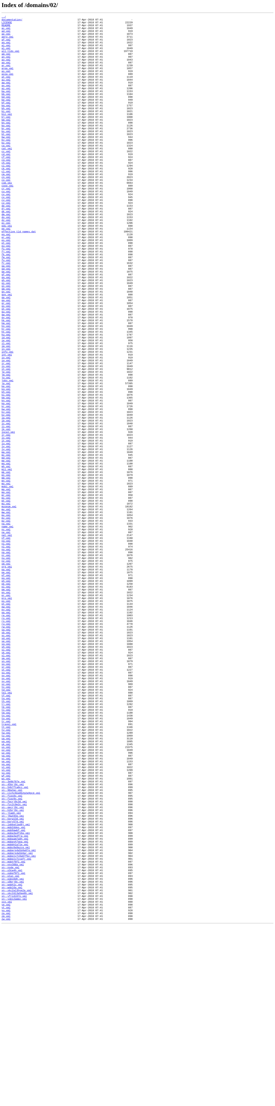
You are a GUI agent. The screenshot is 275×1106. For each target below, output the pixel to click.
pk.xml (6, 697)
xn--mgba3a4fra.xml (15, 1000)
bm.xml (6, 141)
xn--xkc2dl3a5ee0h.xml (17, 1069)
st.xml (6, 801)
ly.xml (6, 536)
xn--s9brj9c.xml (13, 1055)
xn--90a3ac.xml (12, 945)
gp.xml (6, 354)
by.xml (6, 165)
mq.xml (6, 587)
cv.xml (6, 230)
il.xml (6, 409)
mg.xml (6, 553)
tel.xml (7, 828)
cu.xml (6, 227)
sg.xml (6, 770)
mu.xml (6, 601)
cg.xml (6, 189)
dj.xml (6, 247)
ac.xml (6, 31)
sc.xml (6, 759)
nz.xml (6, 670)
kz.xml (6, 495)
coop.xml (7, 220)
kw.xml (6, 488)
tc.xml (6, 821)
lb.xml (6, 502)
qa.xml (6, 732)
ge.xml (6, 323)
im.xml (6, 412)
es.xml (6, 285)
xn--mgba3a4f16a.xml (16, 996)
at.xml (6, 89)
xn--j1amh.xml (11, 972)
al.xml (6, 55)
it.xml (6, 440)
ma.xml (6, 539)
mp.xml (6, 584)
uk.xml (6, 890)
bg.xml (6, 123)
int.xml (7, 422)
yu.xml (6, 1089)
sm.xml (6, 787)
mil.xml (7, 560)
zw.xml (6, 1100)
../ (4, 17)
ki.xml (6, 471)
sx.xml (6, 811)
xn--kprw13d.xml (13, 979)
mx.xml (6, 615)
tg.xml (6, 835)
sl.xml (6, 783)
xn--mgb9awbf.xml (13, 993)
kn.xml (6, 477)
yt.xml (6, 1086)
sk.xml (6, 780)
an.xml (6, 65)
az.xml (6, 103)
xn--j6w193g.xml (13, 976)
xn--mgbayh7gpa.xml (15, 1007)
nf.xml (6, 642)
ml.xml (6, 567)
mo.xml (6, 577)
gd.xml (6, 319)
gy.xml (6, 378)
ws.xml (6, 931)
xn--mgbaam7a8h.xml (15, 1003)
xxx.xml (7, 1079)
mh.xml (6, 557)
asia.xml (7, 86)
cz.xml (6, 240)
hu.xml (6, 398)
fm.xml (6, 306)
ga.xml (6, 316)
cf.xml (6, 185)
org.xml (7, 677)
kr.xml (6, 484)
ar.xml (6, 75)
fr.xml (6, 312)
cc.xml (6, 178)
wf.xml (6, 928)
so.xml (6, 794)
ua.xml (6, 883)
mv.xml (6, 608)
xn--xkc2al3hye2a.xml (16, 1065)
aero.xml (7, 41)
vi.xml (6, 917)
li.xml (6, 508)
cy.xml (6, 237)
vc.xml (6, 907)
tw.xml (6, 876)
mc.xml (6, 543)
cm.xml (6, 206)
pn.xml (6, 708)
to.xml (6, 859)
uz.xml (6, 900)
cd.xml (6, 182)
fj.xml (6, 299)
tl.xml (6, 849)
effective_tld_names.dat (19, 275)
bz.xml (6, 168)
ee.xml (6, 271)
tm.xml (6, 852)
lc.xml (6, 505)
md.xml (6, 546)
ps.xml (6, 718)
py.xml (6, 728)
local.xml (8, 515)
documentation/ (12, 20)
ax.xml (6, 99)
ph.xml (6, 694)
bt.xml (6, 158)
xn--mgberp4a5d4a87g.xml (19, 1017)
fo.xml (6, 309)
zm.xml (6, 1096)
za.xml (6, 1093)
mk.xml (6, 563)
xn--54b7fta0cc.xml (15, 941)
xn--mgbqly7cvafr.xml (16, 1027)
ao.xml (6, 68)
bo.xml (6, 148)
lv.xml (6, 532)
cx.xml (6, 233)
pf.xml (6, 687)
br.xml (6, 151)
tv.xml (6, 873)
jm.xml (6, 447)
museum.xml (9, 605)
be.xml (6, 117)
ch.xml (6, 192)
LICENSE (7, 24)
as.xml (6, 82)
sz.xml (6, 818)
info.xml (7, 419)
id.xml (6, 402)
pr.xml (6, 711)
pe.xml (6, 684)
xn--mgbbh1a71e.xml (15, 1010)
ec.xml (6, 264)
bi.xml (6, 130)
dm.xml (6, 254)
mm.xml (6, 570)
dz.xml (6, 261)
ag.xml (6, 48)
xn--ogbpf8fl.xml (13, 1045)
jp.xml (6, 457)
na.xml (6, 625)
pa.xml (6, 680)
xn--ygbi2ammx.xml (14, 1076)
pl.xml (6, 701)
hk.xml (6, 381)
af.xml (6, 44)
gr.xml (6, 361)
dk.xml (6, 251)
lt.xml (6, 526)
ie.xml (6, 405)
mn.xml (6, 574)
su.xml (6, 804)
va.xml (6, 904)
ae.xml (6, 38)
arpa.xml (7, 79)
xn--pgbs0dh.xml (13, 1051)
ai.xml (6, 51)
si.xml (6, 777)
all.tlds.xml (10, 58)
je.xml (6, 443)
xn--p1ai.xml (10, 1048)
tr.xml (6, 862)
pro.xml (7, 715)
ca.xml (6, 172)
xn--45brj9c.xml (13, 938)
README (6, 27)
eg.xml (6, 278)
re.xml (6, 735)
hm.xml (6, 385)
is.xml (6, 436)
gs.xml (6, 364)
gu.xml (6, 371)
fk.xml (6, 302)
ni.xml (6, 649)
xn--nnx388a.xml (13, 1034)
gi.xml (6, 337)
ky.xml (6, 491)
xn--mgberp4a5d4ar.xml (17, 1021)
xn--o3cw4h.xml (12, 1041)
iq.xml (6, 429)
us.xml (6, 893)
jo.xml (6, 450)
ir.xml (6, 433)
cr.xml (6, 223)
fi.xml (6, 295)
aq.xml (6, 72)
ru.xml (6, 746)
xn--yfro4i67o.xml (14, 1072)
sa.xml (6, 752)
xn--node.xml (10, 1038)
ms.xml (6, 594)
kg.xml (6, 464)
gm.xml (6, 343)
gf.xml (6, 326)
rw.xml (6, 749)
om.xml (6, 673)
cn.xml (6, 209)
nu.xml (6, 667)
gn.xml (6, 347)
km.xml (6, 474)
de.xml (6, 244)
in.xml (6, 416)
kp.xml (6, 481)
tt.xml (6, 869)
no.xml (6, 656)
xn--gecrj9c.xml (13, 966)
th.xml (6, 838)
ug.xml (6, 887)
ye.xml (6, 1082)
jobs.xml (7, 453)
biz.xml (7, 134)
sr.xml (6, 797)
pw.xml (6, 725)
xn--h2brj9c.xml (13, 969)
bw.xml (6, 161)
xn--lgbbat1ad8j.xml (16, 986)
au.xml (6, 93)
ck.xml (6, 199)
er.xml (6, 282)
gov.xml (7, 350)
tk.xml (6, 845)
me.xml (6, 550)
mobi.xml (7, 581)
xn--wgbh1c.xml (12, 1058)
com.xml (7, 216)
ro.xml (6, 739)
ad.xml (6, 34)
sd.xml (6, 763)
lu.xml (6, 529)
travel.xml (9, 866)
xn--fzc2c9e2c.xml (14, 962)
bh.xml (6, 127)
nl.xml (6, 653)
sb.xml (6, 756)
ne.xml (6, 636)
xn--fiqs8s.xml (12, 952)
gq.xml (6, 357)
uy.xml (6, 897)
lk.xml (6, 512)
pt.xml (6, 722)
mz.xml (6, 622)
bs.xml (6, 154)
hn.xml (6, 388)
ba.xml (6, 106)
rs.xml (6, 742)
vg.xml (6, 914)
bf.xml (6, 120)
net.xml (7, 639)
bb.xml (6, 110)
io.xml (6, 426)
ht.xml (6, 395)
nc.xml (6, 632)
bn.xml (6, 144)
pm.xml (6, 704)
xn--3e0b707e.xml (13, 935)
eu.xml (6, 292)
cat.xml (7, 175)
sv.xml (6, 807)
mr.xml (6, 591)
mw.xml (6, 612)
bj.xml (6, 137)
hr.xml (6, 392)
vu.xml (6, 924)
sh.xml (6, 773)
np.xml (6, 660)
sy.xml (6, 814)
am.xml (6, 62)
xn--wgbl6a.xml (12, 1062)
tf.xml (6, 832)
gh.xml (6, 333)
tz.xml (6, 880)
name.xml (7, 629)
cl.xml (6, 203)
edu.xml (7, 268)
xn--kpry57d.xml (13, 983)
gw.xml (6, 374)
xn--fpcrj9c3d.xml (14, 959)
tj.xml (6, 842)
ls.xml (6, 522)
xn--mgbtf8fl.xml (13, 1031)
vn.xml (6, 921)
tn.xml (6, 856)
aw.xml (6, 96)
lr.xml (6, 519)
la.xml (6, 498)
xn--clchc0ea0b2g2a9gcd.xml (21, 948)
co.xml (6, 213)
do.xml (6, 258)
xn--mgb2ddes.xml (13, 990)
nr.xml (6, 663)
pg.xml (6, 691)
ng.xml (6, 646)
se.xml (6, 766)
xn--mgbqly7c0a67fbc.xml (19, 1024)
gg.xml (6, 330)
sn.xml (6, 790)
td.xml (6, 825)
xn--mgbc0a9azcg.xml (16, 1014)
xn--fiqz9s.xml (12, 955)
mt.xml (6, 598)
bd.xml (6, 113)
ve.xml (6, 911)
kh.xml (6, 467)
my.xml (6, 618)
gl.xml (6, 340)
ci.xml (6, 196)
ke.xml (6, 460)
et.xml (6, 288)
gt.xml (6, 367)
